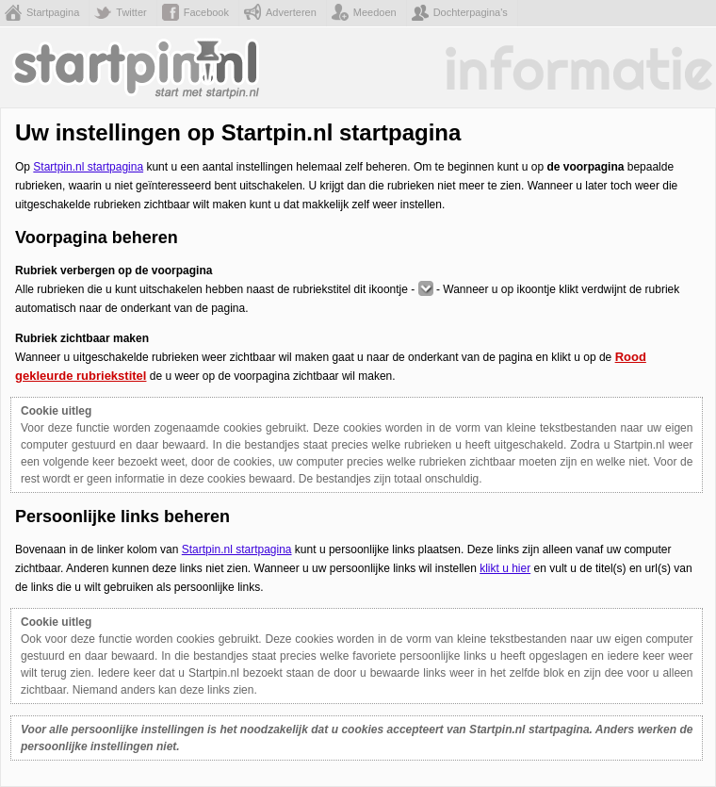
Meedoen (375, 12)
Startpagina (52, 12)
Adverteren (291, 12)
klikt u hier (505, 568)
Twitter (131, 12)
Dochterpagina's (470, 12)
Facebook (206, 12)
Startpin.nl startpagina (88, 166)
